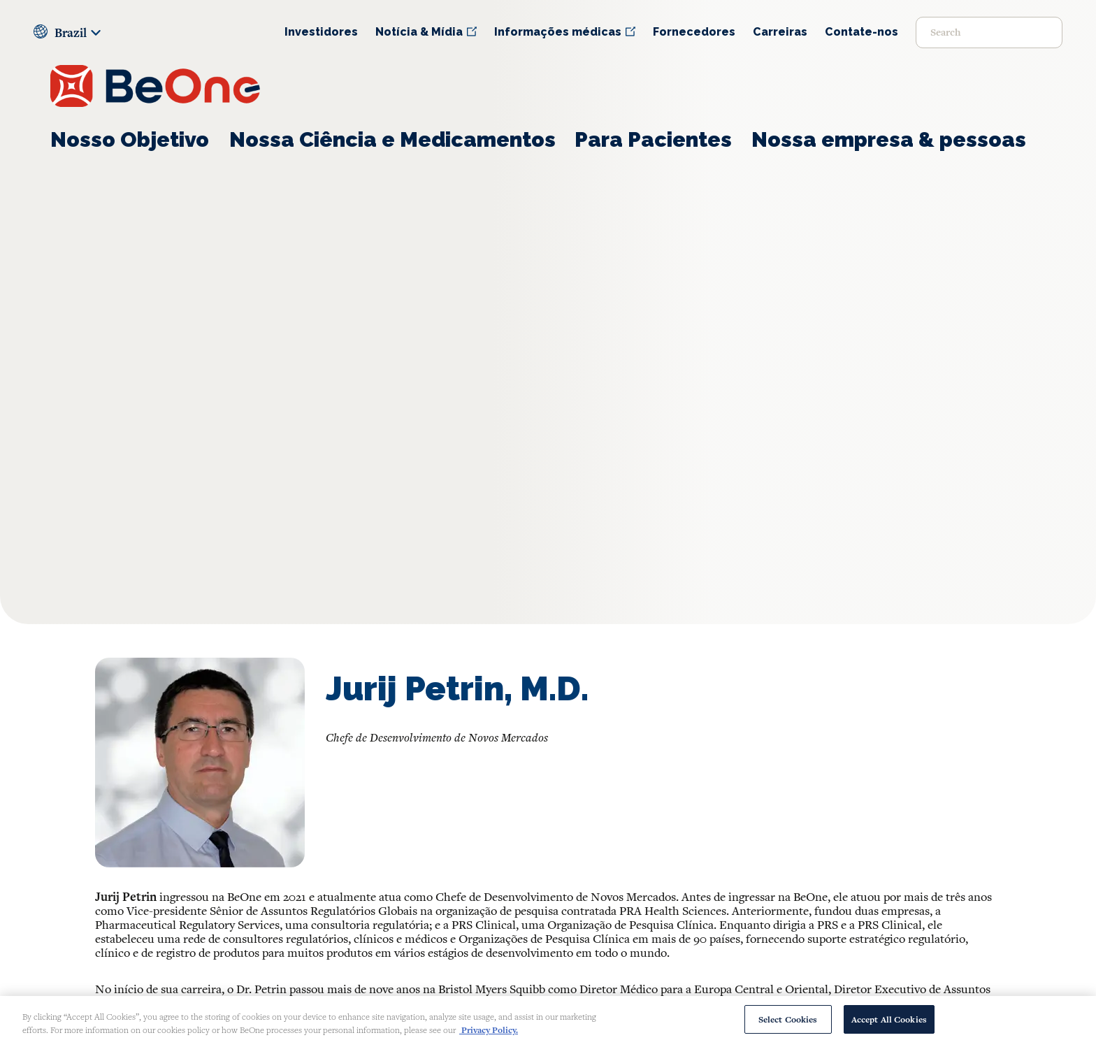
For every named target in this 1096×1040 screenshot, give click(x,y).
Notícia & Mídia (419, 31)
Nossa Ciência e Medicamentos (392, 139)
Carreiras (780, 31)
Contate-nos (861, 31)
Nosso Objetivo (129, 139)
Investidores (321, 31)
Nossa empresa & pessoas (888, 139)
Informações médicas (557, 31)
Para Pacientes (653, 139)
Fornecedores (694, 31)
